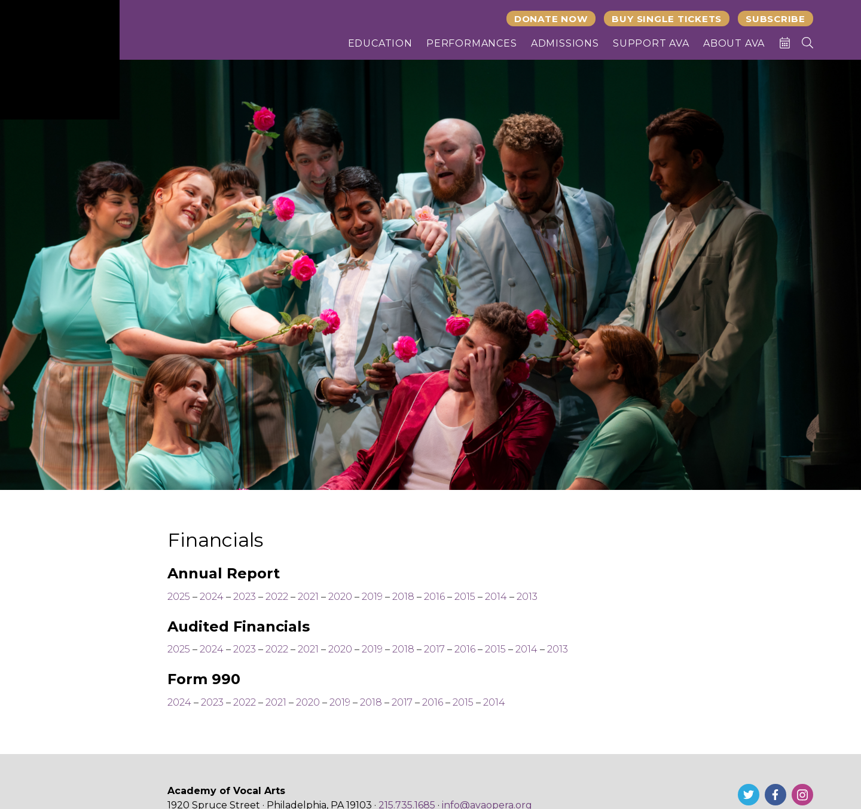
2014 (496, 596)
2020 (340, 596)
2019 (372, 596)
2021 (308, 596)
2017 (434, 649)
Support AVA (651, 43)
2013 (527, 596)
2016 (434, 596)
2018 (404, 596)
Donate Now (551, 18)
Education (380, 43)
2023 (244, 596)
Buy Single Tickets (667, 18)
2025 (178, 596)
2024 (212, 596)
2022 (276, 596)
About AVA (734, 43)
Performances (471, 43)
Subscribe (775, 18)
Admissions (565, 43)
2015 (464, 596)
